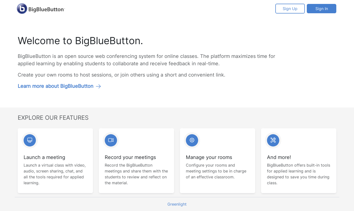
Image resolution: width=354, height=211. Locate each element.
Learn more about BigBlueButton (59, 86)
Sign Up (290, 8)
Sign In (321, 8)
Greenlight (177, 204)
